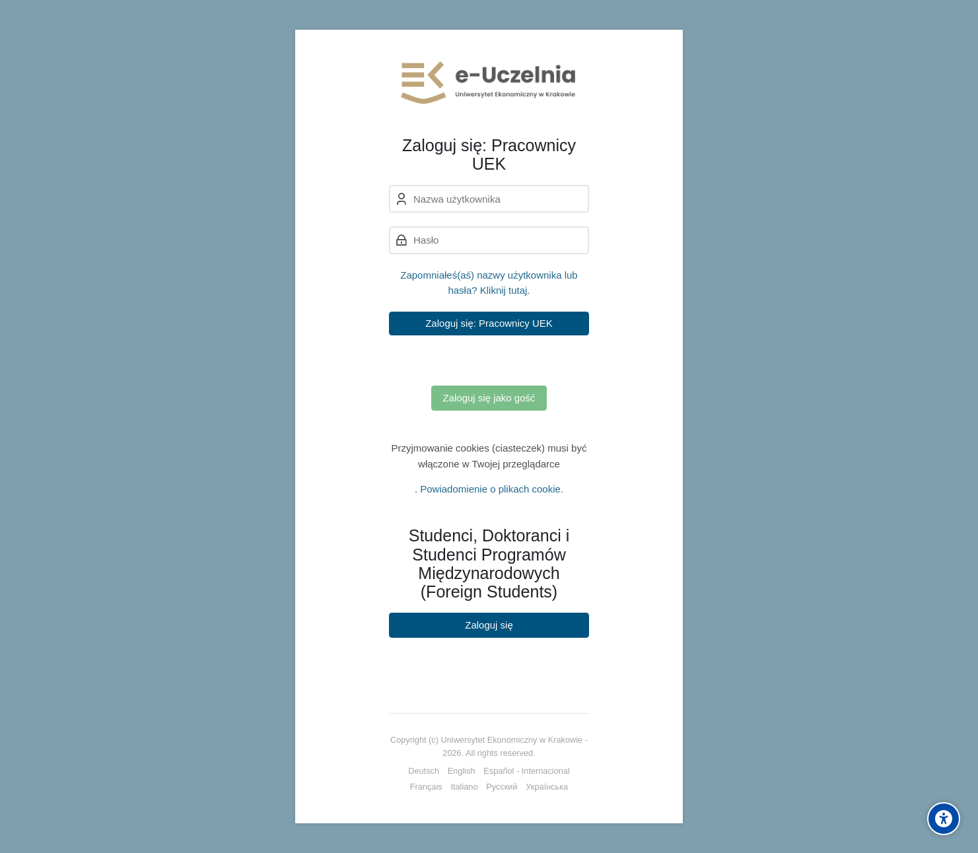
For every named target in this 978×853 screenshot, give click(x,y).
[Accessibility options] (943, 818)
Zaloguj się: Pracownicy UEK (489, 323)
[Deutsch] (423, 771)
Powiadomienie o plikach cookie (490, 489)
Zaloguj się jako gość (488, 397)
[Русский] (501, 787)
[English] (461, 771)
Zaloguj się (489, 625)
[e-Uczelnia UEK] (489, 82)
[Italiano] (463, 787)
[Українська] (547, 787)
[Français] (426, 787)
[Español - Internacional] (526, 771)
